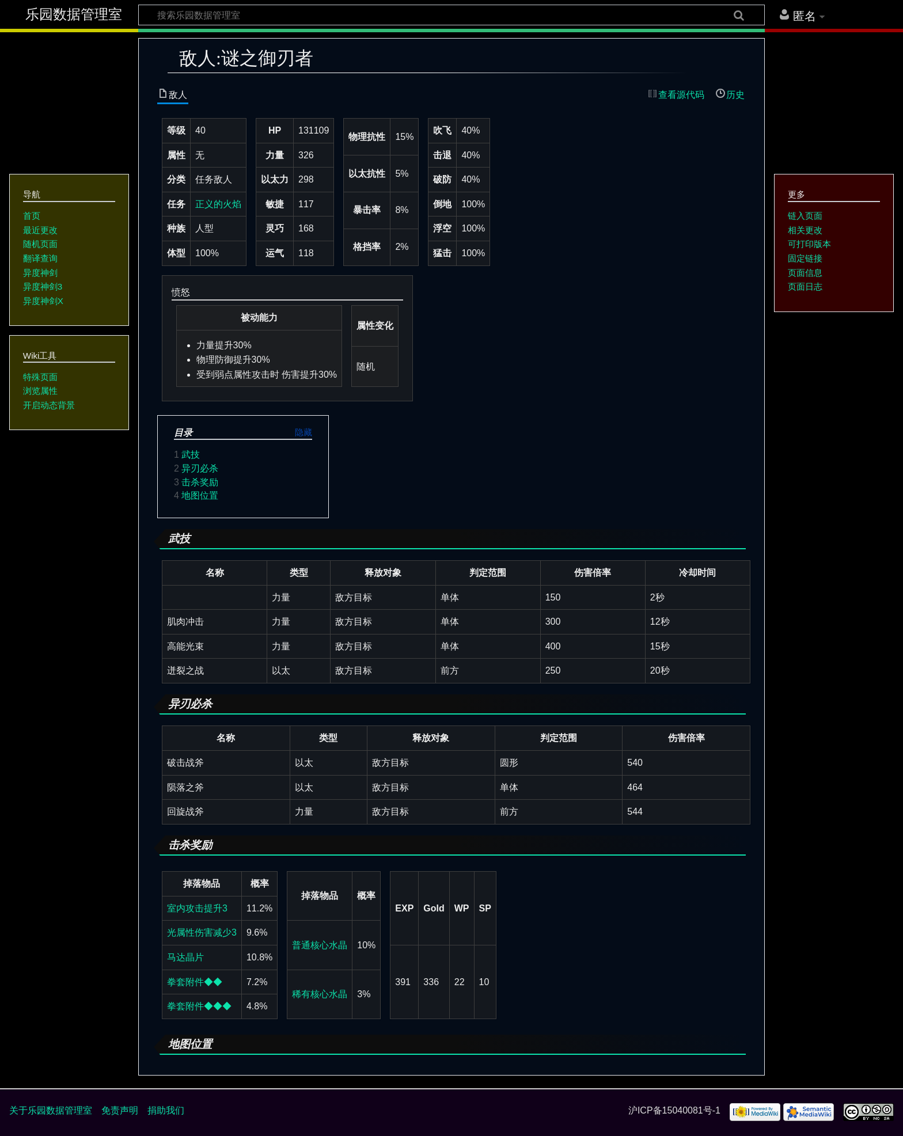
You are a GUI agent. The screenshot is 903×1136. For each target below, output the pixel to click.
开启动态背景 (49, 405)
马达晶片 (185, 957)
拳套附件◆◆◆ (199, 1006)
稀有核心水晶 (319, 994)
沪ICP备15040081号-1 (674, 1110)
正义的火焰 (218, 204)
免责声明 (119, 1110)
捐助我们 (165, 1110)
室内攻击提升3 (197, 908)
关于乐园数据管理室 (50, 1110)
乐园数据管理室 (73, 14)
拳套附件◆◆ (194, 982)
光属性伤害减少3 (202, 932)
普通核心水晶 (319, 945)
